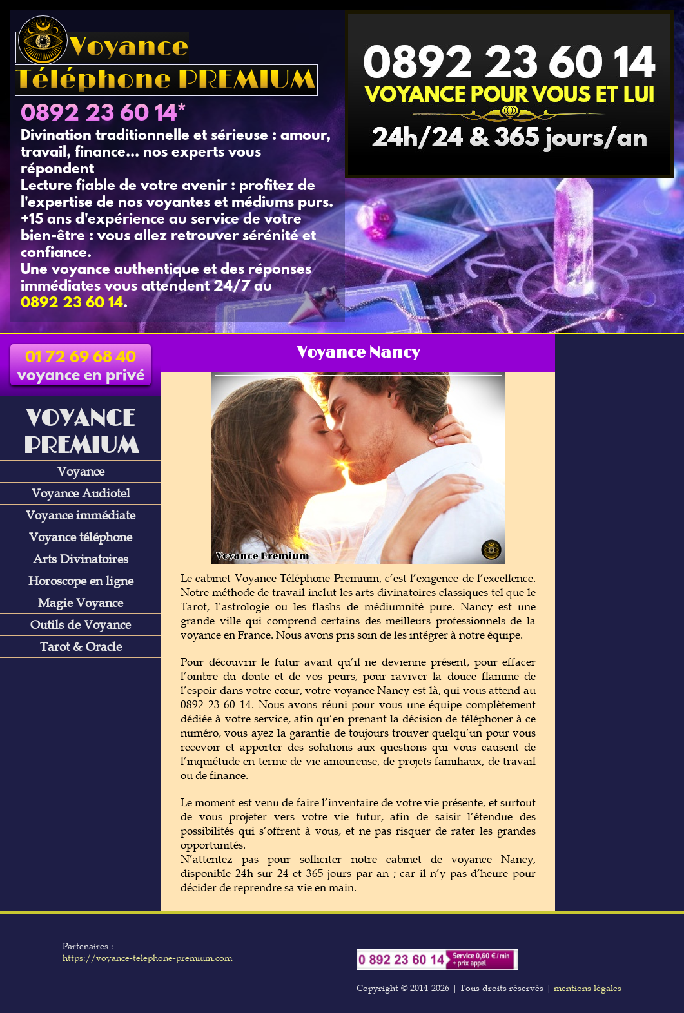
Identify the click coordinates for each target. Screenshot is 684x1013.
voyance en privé (80, 367)
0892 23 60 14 (99, 115)
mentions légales (587, 988)
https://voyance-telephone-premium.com (147, 957)
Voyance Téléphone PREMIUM (165, 64)
